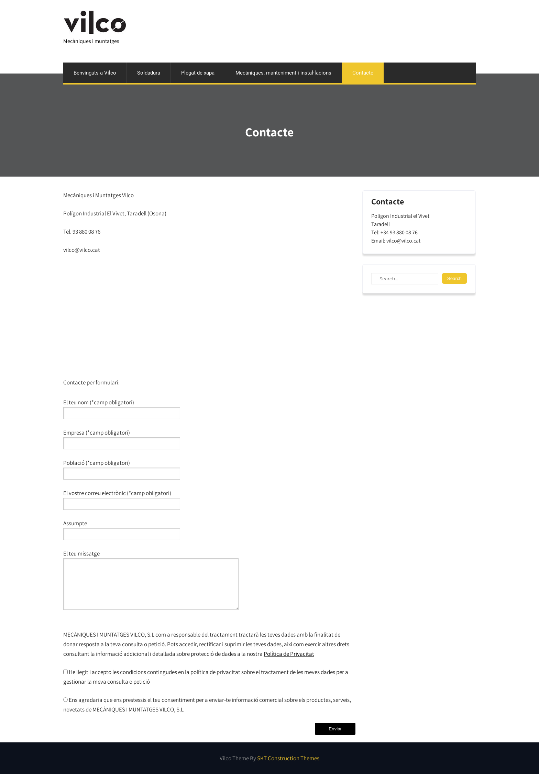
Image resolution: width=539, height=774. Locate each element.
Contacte (362, 73)
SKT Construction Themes (288, 758)
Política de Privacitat (289, 654)
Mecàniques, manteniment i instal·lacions (283, 73)
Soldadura (148, 73)
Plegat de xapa (197, 73)
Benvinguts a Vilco (95, 73)
